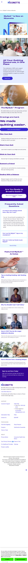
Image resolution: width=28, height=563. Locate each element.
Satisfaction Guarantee (19, 427)
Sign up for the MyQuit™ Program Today (14, 196)
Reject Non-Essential (21, 559)
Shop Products (17, 424)
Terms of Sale (4, 430)
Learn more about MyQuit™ (14, 129)
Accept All (7, 559)
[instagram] (11, 454)
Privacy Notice (4, 437)
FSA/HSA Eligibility (5, 424)
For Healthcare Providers (7, 444)
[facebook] (6, 454)
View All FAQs (14, 245)
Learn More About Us (7, 391)
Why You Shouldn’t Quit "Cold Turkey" (12, 305)
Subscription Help (5, 414)
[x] (16, 454)
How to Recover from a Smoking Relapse (14, 359)
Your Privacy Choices (7, 441)
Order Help (16, 403)
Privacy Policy (18, 555)
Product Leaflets (5, 447)
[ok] (14, 211)
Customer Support (5, 403)
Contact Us (3, 417)
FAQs (15, 414)
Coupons (3, 427)
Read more (7, 78)
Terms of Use (17, 441)
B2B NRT (16, 417)
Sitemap (16, 444)
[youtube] (21, 454)
